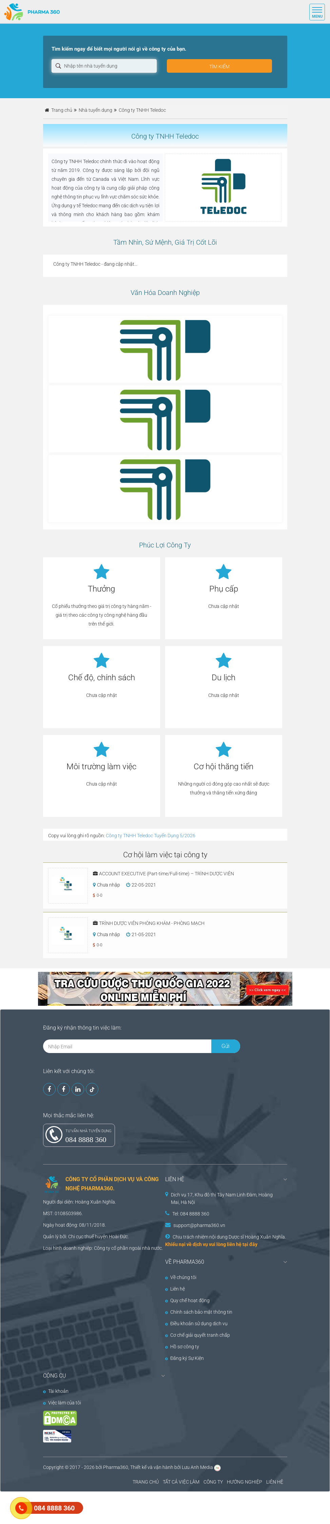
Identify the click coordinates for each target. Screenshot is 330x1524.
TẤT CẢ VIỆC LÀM (181, 1482)
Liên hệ (175, 1289)
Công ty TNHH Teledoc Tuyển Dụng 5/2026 (150, 835)
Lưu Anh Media (197, 1467)
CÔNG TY (213, 1482)
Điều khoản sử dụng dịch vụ (196, 1323)
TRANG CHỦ (146, 1482)
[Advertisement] (123, 1507)
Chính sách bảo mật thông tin (198, 1312)
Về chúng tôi (180, 1277)
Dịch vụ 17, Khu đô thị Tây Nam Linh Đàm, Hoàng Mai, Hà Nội (222, 1198)
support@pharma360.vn (199, 1225)
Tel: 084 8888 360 (190, 1213)
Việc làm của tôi (62, 1402)
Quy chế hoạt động (187, 1300)
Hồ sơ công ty (182, 1346)
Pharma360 (115, 1467)
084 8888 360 (85, 1139)
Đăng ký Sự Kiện (184, 1358)
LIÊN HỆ (274, 1482)
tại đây (249, 1244)
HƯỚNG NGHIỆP (244, 1482)
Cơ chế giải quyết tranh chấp (197, 1335)
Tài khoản (56, 1391)
